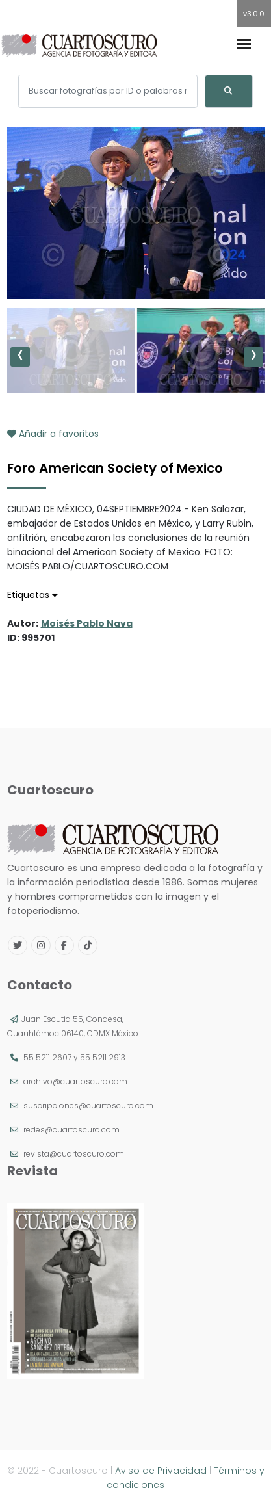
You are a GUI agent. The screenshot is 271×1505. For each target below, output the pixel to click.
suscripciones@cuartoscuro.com (88, 1105)
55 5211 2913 (102, 1057)
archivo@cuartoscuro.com (75, 1081)
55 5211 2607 (47, 1057)
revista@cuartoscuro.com (73, 1153)
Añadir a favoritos (53, 433)
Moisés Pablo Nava (87, 623)
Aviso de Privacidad (161, 1470)
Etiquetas (32, 594)
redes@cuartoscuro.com (71, 1129)
